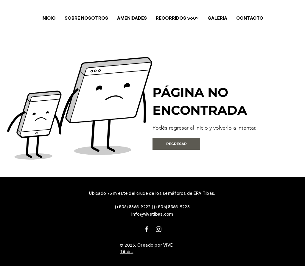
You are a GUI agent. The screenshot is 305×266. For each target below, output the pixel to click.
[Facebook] (146, 229)
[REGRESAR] (176, 144)
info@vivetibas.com (152, 214)
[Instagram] (158, 229)
